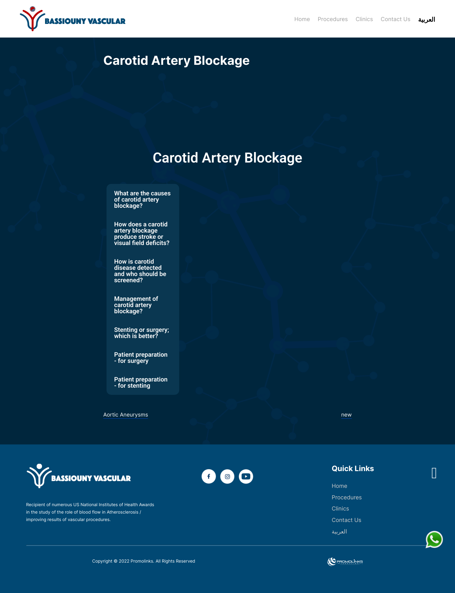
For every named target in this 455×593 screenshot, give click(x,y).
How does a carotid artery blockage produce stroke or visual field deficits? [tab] (142, 234)
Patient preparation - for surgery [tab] (141, 357)
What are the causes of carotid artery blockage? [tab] (142, 199)
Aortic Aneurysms (126, 415)
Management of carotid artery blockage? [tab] (136, 305)
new (346, 415)
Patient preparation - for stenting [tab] (141, 382)
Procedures (347, 497)
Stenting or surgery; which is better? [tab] (141, 333)
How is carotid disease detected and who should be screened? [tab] (140, 271)
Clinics (340, 509)
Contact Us (346, 520)
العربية (339, 531)
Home (339, 486)
